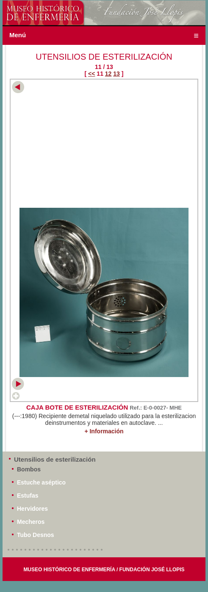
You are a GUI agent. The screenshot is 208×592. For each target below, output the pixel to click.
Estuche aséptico (41, 482)
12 (108, 73)
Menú (17, 35)
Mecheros (30, 521)
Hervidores (32, 508)
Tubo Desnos (35, 534)
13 (116, 73)
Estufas (28, 495)
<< (91, 73)
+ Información (103, 431)
